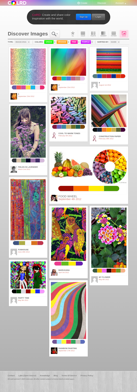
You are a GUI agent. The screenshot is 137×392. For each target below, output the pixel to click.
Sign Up (84, 17)
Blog (56, 376)
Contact (11, 376)
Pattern (113, 34)
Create (84, 3)
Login (98, 17)
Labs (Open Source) (27, 376)
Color (83, 34)
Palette (93, 34)
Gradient (103, 34)
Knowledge (45, 376)
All (72, 34)
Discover (101, 3)
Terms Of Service (69, 376)
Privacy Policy (87, 376)
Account (120, 3)
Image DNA (124, 34)
